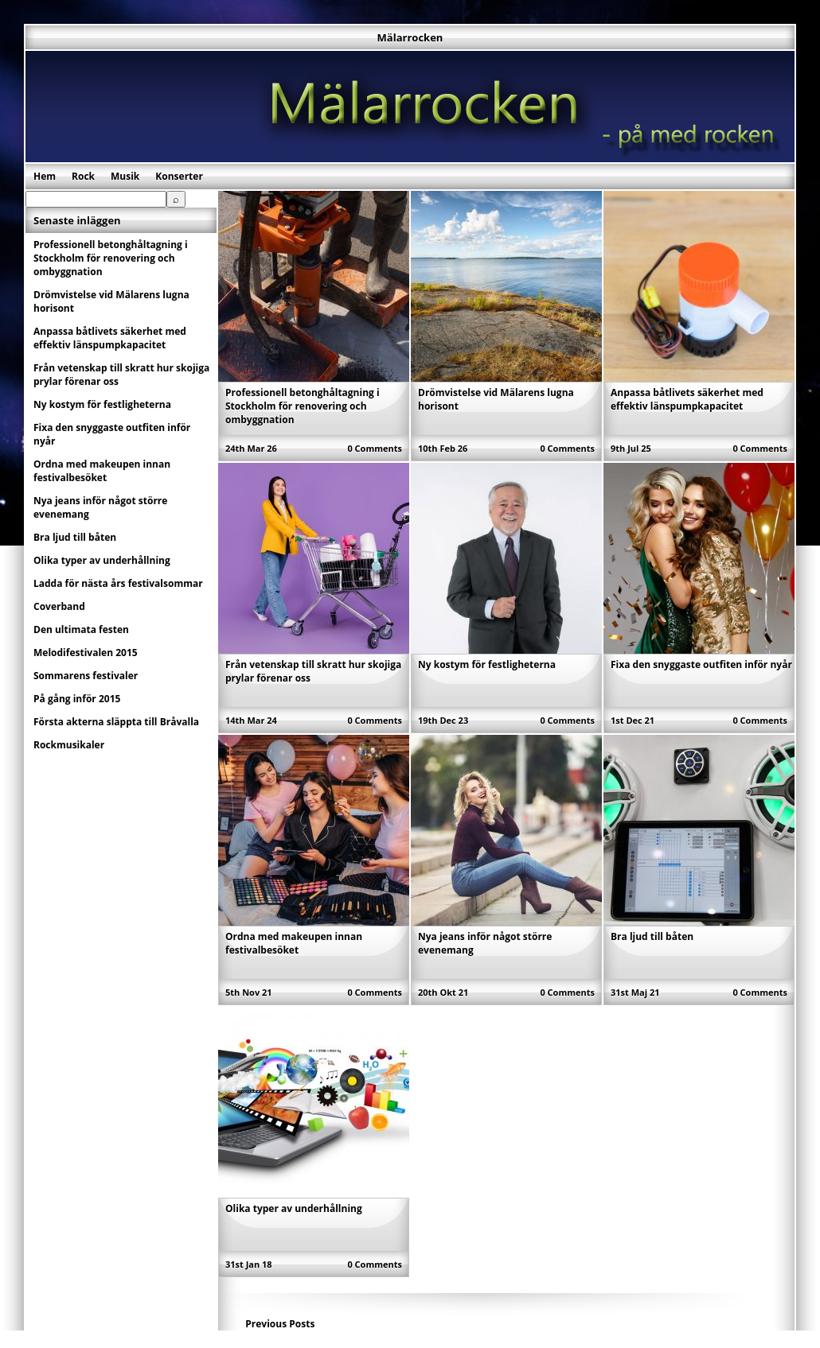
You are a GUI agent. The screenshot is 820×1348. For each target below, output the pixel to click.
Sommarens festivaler (85, 675)
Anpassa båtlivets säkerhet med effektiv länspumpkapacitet (687, 399)
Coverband (59, 606)
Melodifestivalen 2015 (85, 652)
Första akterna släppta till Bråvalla (116, 721)
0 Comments (374, 448)
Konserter (179, 176)
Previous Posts (279, 1324)
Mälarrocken (410, 37)
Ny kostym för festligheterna (487, 664)
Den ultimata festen (81, 629)
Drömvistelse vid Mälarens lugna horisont (111, 301)
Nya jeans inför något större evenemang (100, 507)
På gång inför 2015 (76, 698)
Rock (83, 176)
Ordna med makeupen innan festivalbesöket (293, 943)
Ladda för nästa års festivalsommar (118, 583)
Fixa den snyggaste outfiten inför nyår (701, 664)
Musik (125, 176)
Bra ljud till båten (652, 936)
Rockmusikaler (68, 745)
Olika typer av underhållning (293, 1208)
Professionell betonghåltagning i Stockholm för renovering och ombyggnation (302, 406)
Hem (44, 176)
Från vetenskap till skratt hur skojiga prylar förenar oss (121, 374)
